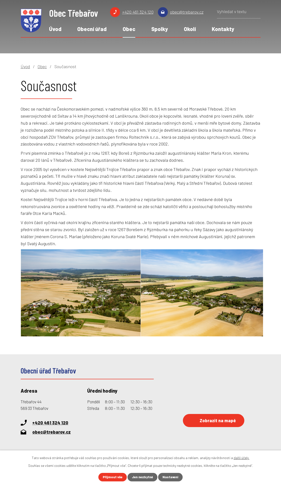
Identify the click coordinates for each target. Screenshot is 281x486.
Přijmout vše (112, 477)
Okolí (190, 29)
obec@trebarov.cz (187, 12)
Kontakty (223, 29)
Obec (129, 29)
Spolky (159, 29)
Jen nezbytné (142, 477)
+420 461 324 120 (137, 12)
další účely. (241, 457)
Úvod (55, 29)
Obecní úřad (92, 29)
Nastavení (171, 477)
